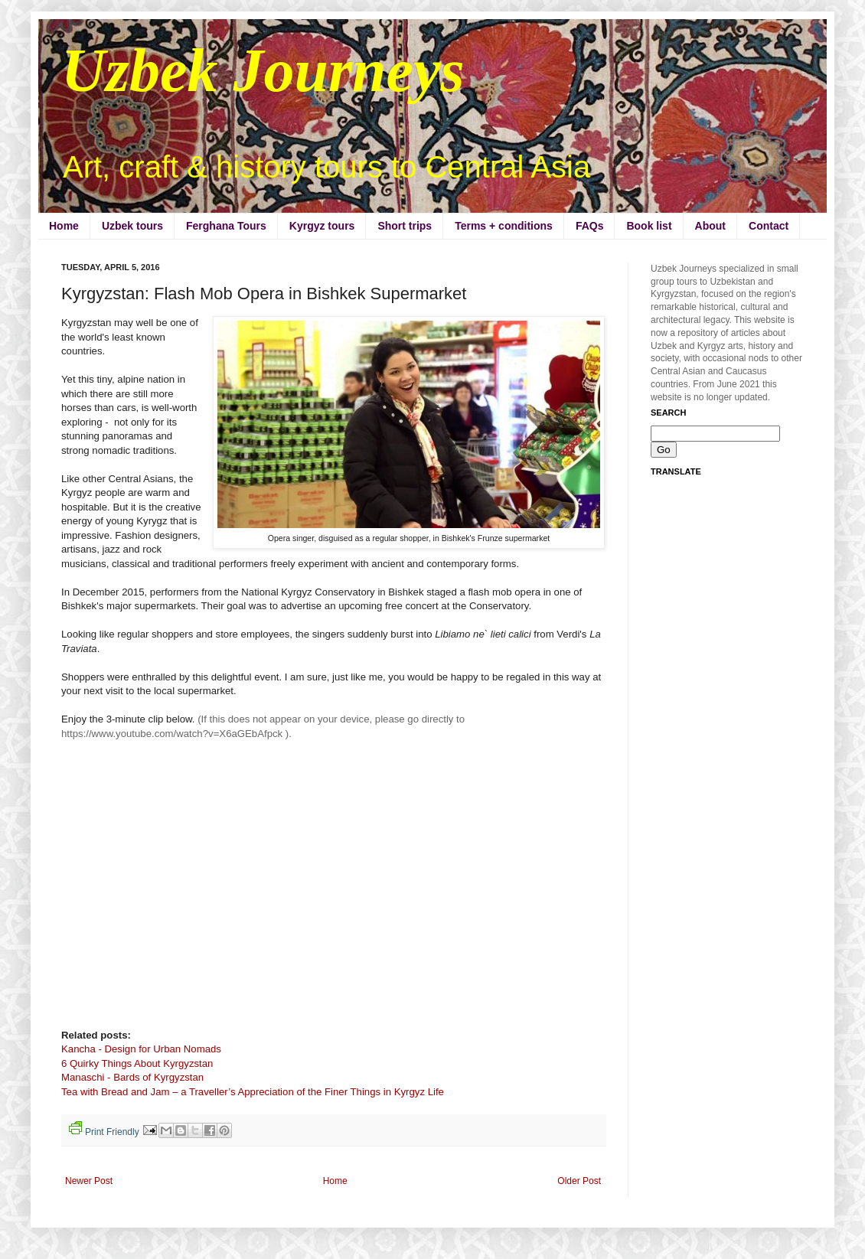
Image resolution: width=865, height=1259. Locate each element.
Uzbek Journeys (263, 70)
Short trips (404, 226)
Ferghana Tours (226, 226)
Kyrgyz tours (322, 226)
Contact (768, 226)
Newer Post (89, 1181)
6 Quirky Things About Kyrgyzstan (137, 1063)
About (710, 226)
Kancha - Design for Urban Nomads (141, 1049)
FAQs (590, 226)
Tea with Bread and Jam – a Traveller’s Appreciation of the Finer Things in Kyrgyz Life (252, 1092)
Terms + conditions (504, 226)
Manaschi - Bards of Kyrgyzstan (132, 1077)
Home (64, 226)
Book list (648, 226)
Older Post (579, 1181)
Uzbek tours (132, 226)
